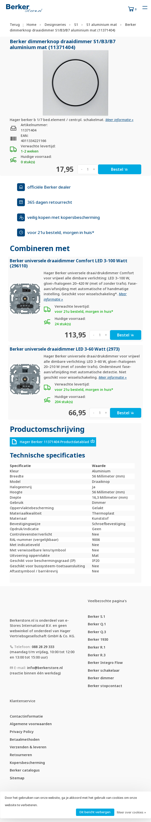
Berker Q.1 (97, 624)
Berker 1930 (98, 639)
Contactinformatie (26, 716)
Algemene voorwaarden (31, 723)
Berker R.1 (96, 647)
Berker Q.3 (97, 631)
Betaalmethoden (25, 739)
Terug (15, 24)
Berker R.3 (96, 655)
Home (31, 24)
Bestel (119, 169)
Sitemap (17, 778)
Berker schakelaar (104, 670)
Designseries (55, 24)
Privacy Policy (22, 731)
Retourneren (21, 754)
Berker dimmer (101, 678)
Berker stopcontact (105, 685)
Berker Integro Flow (105, 662)
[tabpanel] (75, 83)
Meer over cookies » (131, 812)
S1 (76, 24)
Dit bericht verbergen (95, 812)
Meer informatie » (119, 119)
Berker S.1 (96, 616)
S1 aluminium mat (101, 24)
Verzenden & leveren (28, 747)
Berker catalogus (25, 770)
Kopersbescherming (27, 762)
